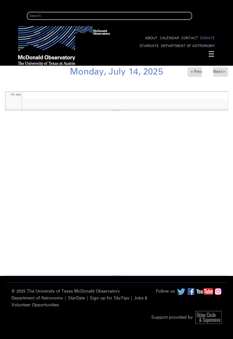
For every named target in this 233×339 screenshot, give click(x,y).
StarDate (149, 46)
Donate (207, 38)
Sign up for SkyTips (109, 298)
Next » (219, 72)
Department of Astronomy (188, 46)
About (151, 38)
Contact (189, 38)
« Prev (196, 72)
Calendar (169, 38)
